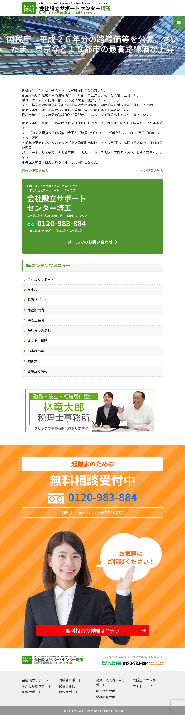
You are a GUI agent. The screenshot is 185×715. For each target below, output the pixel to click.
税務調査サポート (109, 696)
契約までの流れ (39, 330)
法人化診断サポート (36, 685)
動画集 (32, 361)
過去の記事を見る (35, 170)
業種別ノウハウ (144, 679)
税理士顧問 (36, 320)
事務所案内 (36, 309)
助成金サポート (70, 679)
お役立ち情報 (37, 371)
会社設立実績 (137, 657)
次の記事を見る (151, 170)
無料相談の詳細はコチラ (106, 630)
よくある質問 (37, 340)
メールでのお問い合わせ (92, 242)
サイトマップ (142, 685)
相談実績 (155, 657)
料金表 (32, 289)
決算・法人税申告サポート (110, 682)
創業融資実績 (116, 657)
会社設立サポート (41, 279)
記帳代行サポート (109, 690)
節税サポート (68, 691)
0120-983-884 (102, 496)
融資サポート (37, 299)
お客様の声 (36, 350)
